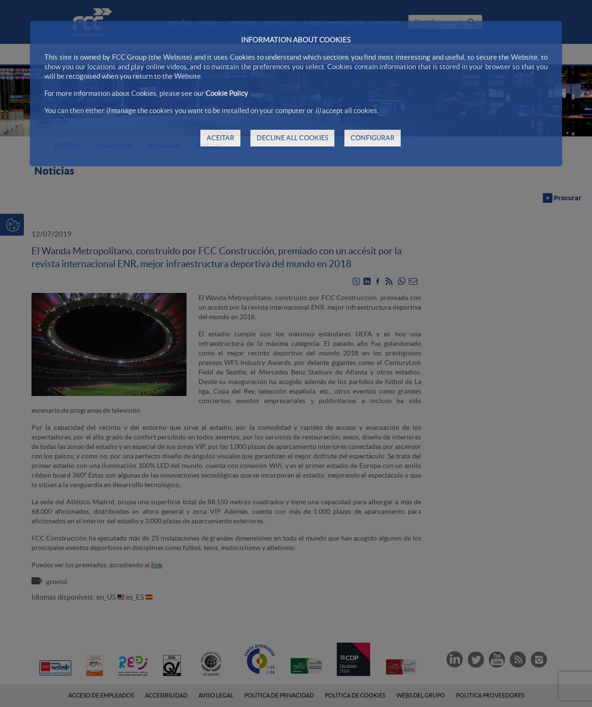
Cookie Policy (227, 93)
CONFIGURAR (373, 138)
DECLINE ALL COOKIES (292, 138)
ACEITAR (220, 138)
